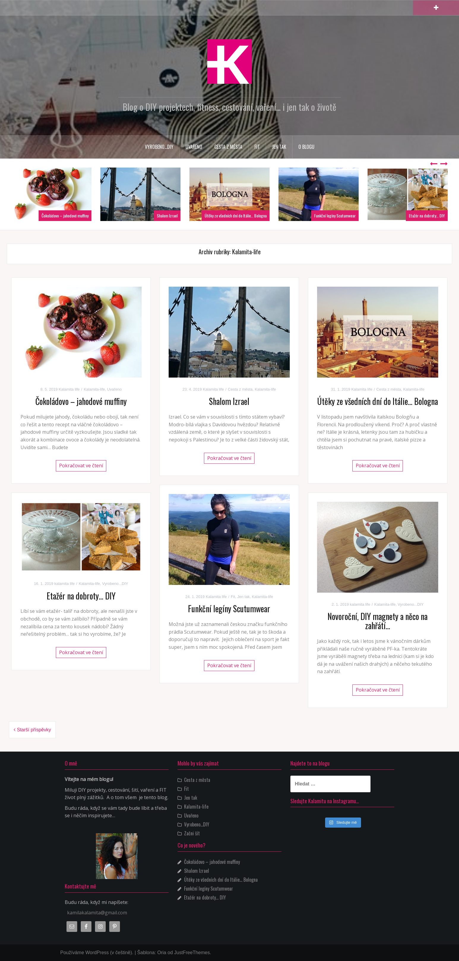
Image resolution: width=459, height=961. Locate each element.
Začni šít (192, 833)
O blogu (306, 146)
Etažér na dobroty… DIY (427, 215)
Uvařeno (194, 146)
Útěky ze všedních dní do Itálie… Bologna (236, 215)
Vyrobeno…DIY (159, 146)
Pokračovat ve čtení (81, 465)
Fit (257, 146)
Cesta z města (228, 146)
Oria (161, 952)
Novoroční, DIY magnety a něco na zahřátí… (377, 621)
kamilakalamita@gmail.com (97, 912)
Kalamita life (69, 389)
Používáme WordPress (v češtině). (96, 952)
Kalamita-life (94, 389)
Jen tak (279, 146)
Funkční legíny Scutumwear (335, 215)
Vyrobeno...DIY (115, 583)
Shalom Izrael (167, 215)
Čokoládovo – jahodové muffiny (65, 215)
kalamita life (64, 583)
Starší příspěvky (34, 729)
